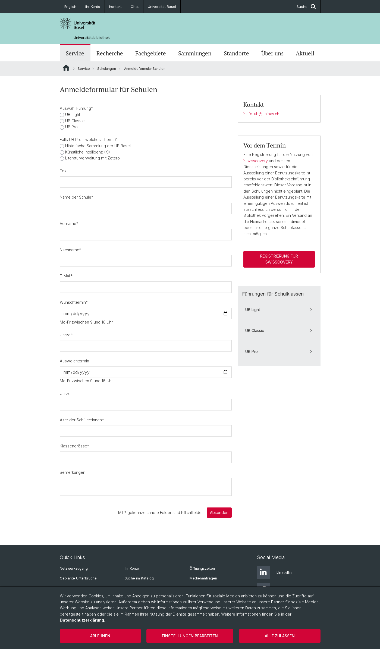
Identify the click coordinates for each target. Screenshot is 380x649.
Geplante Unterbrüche (78, 578)
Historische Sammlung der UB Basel (97, 145)
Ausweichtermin (74, 361)
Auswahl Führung (76, 108)
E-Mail (66, 276)
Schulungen (106, 69)
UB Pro (71, 126)
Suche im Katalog (139, 578)
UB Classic (74, 120)
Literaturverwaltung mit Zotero (92, 158)
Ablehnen (100, 636)
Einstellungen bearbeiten (190, 636)
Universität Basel (162, 6)
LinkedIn (274, 572)
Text (64, 170)
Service (75, 53)
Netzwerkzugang (74, 568)
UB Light (72, 114)
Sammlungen (194, 53)
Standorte (236, 53)
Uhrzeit (66, 335)
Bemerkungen (72, 472)
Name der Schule (76, 197)
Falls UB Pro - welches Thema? (88, 139)
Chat (135, 6)
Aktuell (305, 53)
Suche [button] (306, 6)
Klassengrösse (74, 446)
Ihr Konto (92, 6)
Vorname (69, 223)
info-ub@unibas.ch (262, 113)
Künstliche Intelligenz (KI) (87, 152)
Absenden (219, 512)
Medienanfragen (203, 578)
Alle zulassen (280, 636)
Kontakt (115, 6)
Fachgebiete (150, 53)
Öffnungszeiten (202, 568)
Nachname (70, 249)
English (70, 6)
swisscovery (257, 160)
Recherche (109, 53)
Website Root (66, 68)
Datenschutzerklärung (82, 620)
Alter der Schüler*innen (82, 420)
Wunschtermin (74, 302)
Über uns (272, 53)
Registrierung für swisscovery (279, 259)
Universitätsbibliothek (92, 38)
